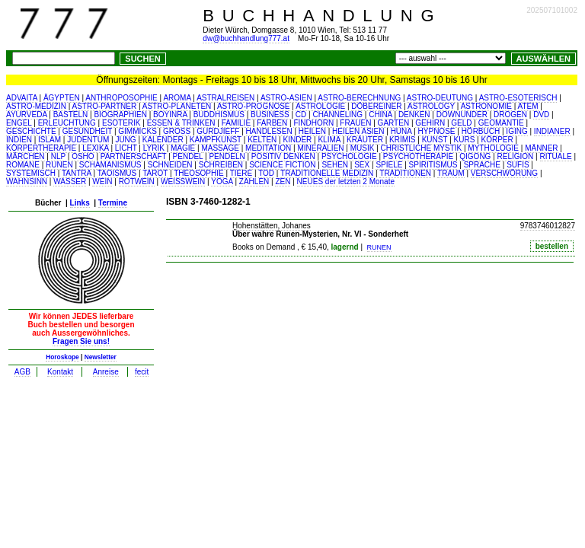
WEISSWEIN (183, 181)
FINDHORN (313, 123)
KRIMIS (402, 139)
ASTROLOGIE (320, 106)
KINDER (297, 139)
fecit (142, 372)
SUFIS (518, 165)
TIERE (241, 173)
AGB (22, 372)
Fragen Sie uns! (81, 341)
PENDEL (188, 156)
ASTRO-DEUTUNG (440, 98)
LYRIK (154, 148)
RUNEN (59, 165)
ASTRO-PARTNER (104, 106)
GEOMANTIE (501, 123)
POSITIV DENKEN (283, 156)
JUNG (125, 139)
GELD (461, 123)
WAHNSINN (26, 181)
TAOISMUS (117, 173)
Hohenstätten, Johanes (271, 225)
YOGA (221, 181)
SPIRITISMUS (433, 165)
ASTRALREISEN (225, 98)
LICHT (126, 148)
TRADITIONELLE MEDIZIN (326, 173)
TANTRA (76, 173)
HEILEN (312, 131)
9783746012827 (547, 225)
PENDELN (227, 156)
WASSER (69, 181)
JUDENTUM (88, 139)
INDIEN (19, 139)
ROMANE (23, 165)
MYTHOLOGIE (493, 148)
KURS (464, 139)
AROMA (176, 98)
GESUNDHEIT (87, 131)
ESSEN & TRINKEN (181, 123)
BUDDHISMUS (219, 114)
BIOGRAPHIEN (120, 114)
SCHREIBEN (221, 165)
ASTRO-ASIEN (286, 98)
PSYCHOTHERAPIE (418, 156)
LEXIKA (95, 148)
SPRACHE (482, 165)
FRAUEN (355, 123)
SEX (361, 165)
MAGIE (183, 148)
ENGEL (19, 123)
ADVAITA (21, 98)
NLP (58, 156)
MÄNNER (541, 148)
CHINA (380, 114)
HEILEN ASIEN (358, 131)
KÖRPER (497, 139)
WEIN (102, 181)
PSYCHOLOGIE (349, 156)
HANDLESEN (269, 131)
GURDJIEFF (218, 131)
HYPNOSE (437, 131)
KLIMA (329, 139)
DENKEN (414, 114)
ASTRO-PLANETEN (177, 106)
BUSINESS (270, 114)
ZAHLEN (254, 181)
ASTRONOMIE (486, 106)
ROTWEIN (137, 181)
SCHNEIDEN (170, 165)
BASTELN (70, 114)
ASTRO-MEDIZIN (36, 106)
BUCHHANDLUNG (322, 15)
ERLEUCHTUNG (67, 123)
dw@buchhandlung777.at (246, 38)
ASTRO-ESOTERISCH (518, 98)
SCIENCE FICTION (282, 165)
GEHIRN (430, 123)
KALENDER (163, 139)
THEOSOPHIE (199, 173)
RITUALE (556, 156)
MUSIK (362, 148)
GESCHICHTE (31, 131)
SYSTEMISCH (31, 173)
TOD (266, 173)
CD (301, 114)
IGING (516, 131)
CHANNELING (337, 114)
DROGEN (510, 114)
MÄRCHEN (25, 156)
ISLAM (49, 139)
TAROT (155, 173)
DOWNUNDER (462, 114)
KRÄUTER (365, 139)
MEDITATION (268, 148)
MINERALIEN (320, 148)
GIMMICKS (137, 131)
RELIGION (515, 156)
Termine (112, 203)
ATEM (528, 106)
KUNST (435, 139)
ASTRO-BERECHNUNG (359, 98)
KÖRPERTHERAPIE (41, 148)
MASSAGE (219, 148)
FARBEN (272, 123)
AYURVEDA (26, 114)
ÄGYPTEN (61, 98)
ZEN (282, 181)
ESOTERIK (121, 123)
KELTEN (262, 139)
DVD (541, 114)
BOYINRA (170, 114)
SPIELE (389, 165)
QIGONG (475, 156)
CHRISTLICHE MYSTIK (421, 148)
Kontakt (60, 372)
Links (80, 203)
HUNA (401, 131)
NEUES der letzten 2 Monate (346, 181)
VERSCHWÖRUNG (504, 173)
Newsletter (101, 357)
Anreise (106, 372)
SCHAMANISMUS (110, 165)
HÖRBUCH (481, 131)
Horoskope (62, 357)
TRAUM (451, 173)
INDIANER (552, 131)
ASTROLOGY (431, 106)
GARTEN (394, 123)
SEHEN (335, 165)
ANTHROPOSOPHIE (121, 98)
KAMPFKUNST (215, 139)
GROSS (176, 131)
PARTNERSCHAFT (134, 156)
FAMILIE (236, 123)
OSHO (83, 156)
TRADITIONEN (405, 173)
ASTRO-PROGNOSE (253, 106)
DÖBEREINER (376, 106)
